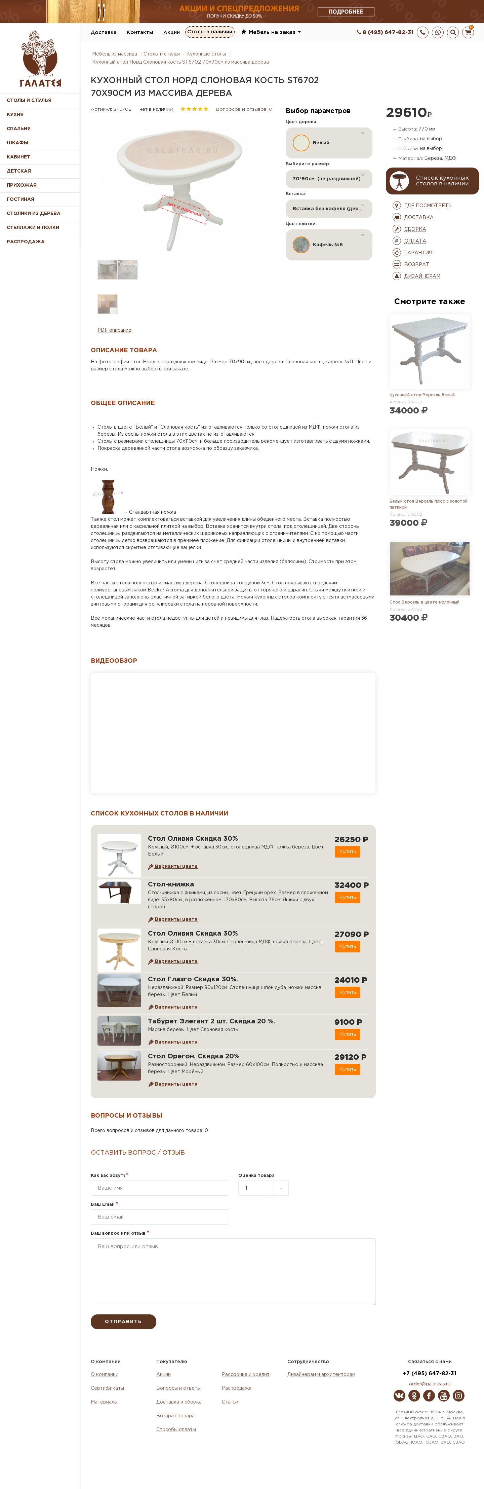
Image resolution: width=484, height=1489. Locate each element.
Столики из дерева (34, 214)
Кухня (15, 115)
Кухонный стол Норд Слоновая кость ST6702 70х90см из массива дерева (180, 62)
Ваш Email (104, 1204)
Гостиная (20, 199)
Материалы (104, 1402)
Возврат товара (175, 1416)
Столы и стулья (29, 101)
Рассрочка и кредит (246, 1375)
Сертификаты (107, 1388)
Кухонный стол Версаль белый (422, 395)
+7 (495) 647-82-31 (429, 1373)
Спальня (19, 129)
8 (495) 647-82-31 (385, 32)
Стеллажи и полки (33, 228)
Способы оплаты (176, 1430)
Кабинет (18, 157)
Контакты (140, 32)
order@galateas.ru (429, 1384)
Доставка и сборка (179, 1402)
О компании (104, 1375)
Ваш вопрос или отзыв (120, 1233)
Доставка (104, 32)
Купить (347, 852)
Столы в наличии (209, 32)
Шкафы (17, 143)
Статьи (230, 1402)
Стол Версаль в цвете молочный (424, 602)
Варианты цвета (173, 867)
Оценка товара (256, 1175)
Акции (171, 32)
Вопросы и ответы (178, 1388)
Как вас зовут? (109, 1175)
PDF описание (114, 330)
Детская (19, 171)
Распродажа (236, 1388)
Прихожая (22, 185)
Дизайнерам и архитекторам (321, 1375)
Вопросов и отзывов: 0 (244, 109)
